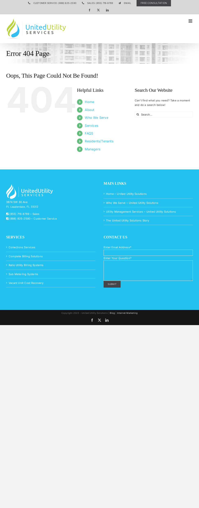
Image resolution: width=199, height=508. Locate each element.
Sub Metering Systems (23, 274)
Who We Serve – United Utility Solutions (132, 202)
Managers (92, 149)
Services (91, 126)
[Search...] (164, 114)
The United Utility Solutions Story (127, 220)
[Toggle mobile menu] (191, 21)
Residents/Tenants (99, 141)
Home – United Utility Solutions (126, 193)
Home (89, 102)
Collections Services (22, 247)
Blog (112, 313)
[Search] (138, 114)
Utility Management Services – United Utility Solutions (141, 211)
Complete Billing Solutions (26, 256)
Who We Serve (96, 118)
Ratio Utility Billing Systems (26, 265)
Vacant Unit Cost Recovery (26, 283)
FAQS (89, 133)
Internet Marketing (127, 313)
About (89, 110)
